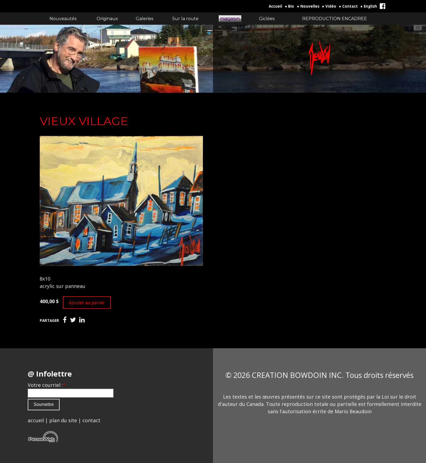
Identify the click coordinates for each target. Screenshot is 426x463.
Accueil (275, 6)
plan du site (63, 420)
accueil (36, 420)
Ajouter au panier (87, 303)
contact (91, 420)
